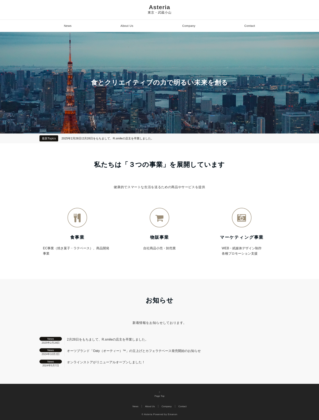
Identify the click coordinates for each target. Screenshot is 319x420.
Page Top (159, 393)
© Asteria (147, 414)
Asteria (159, 7)
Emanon (172, 414)
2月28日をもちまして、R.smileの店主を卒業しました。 (118, 138)
